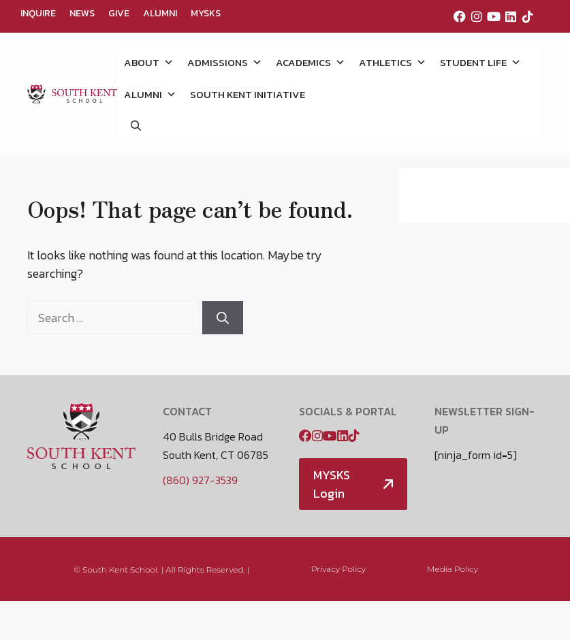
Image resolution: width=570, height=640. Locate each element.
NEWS (82, 13)
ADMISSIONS (224, 62)
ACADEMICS (310, 62)
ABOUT (149, 62)
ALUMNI (160, 13)
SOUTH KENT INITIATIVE (247, 94)
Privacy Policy (338, 569)
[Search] (222, 317)
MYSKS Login (331, 484)
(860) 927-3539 (200, 480)
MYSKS (206, 13)
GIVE (118, 13)
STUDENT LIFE (480, 62)
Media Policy (452, 569)
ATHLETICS (392, 62)
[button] (136, 125)
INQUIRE (38, 13)
